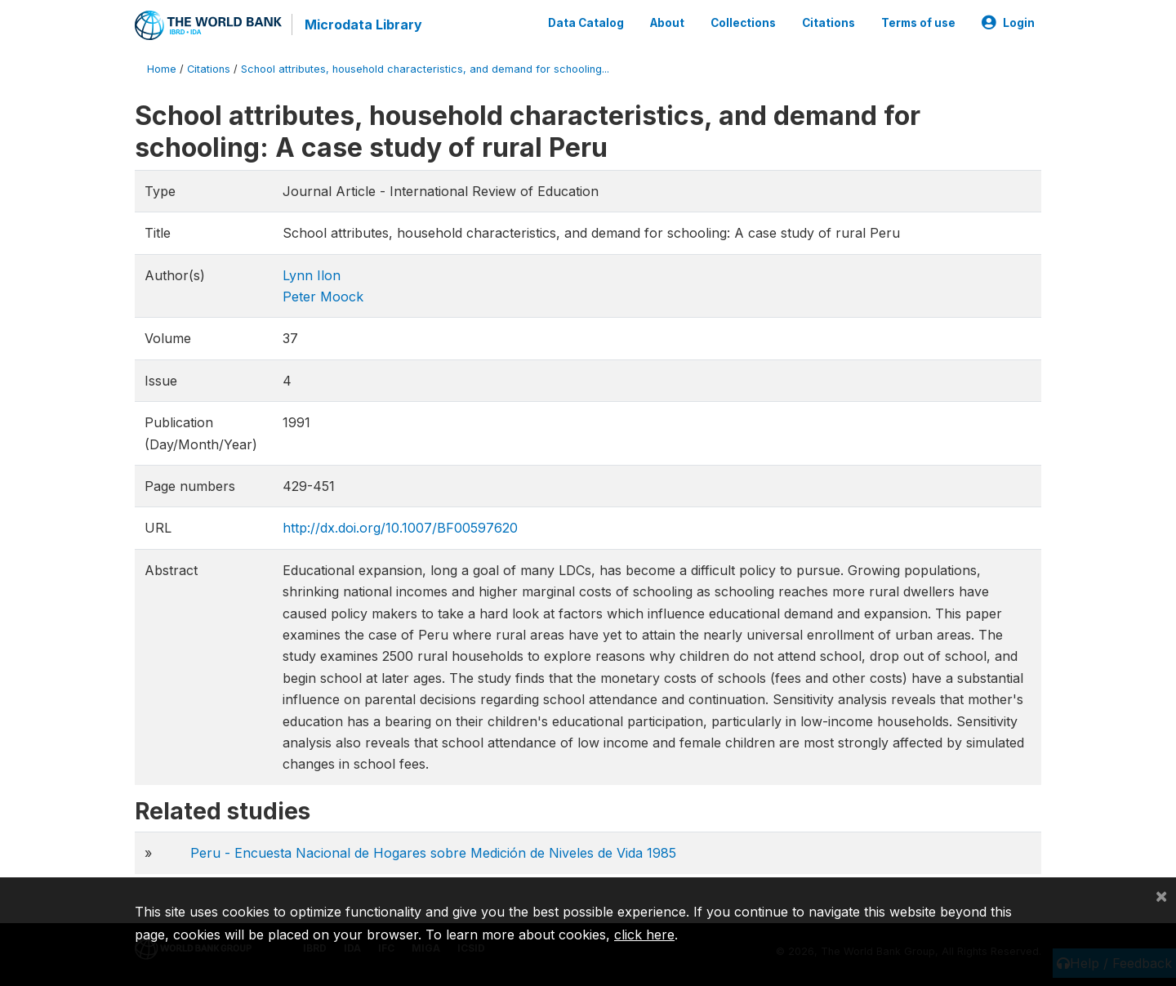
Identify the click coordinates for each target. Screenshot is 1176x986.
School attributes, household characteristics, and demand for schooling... (425, 69)
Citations (828, 22)
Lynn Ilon (312, 275)
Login (1008, 22)
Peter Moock (323, 296)
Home (161, 69)
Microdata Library (363, 24)
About (667, 22)
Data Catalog (586, 22)
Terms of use (918, 22)
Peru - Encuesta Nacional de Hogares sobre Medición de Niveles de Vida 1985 (433, 853)
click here (644, 934)
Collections (743, 22)
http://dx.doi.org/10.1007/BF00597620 (400, 528)
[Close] (1161, 895)
